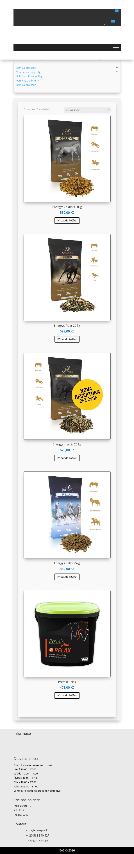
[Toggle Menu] (116, 47)
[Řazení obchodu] (87, 110)
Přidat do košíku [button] (67, 220)
